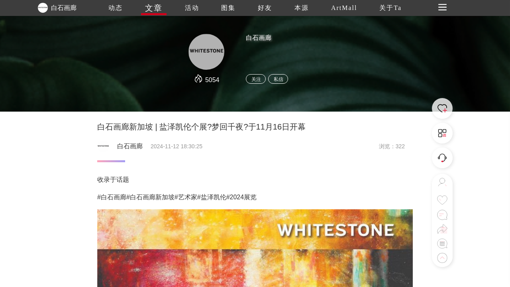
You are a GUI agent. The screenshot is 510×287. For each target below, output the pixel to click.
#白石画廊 (111, 197)
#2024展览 (241, 197)
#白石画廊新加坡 (150, 197)
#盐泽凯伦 (211, 197)
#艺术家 (186, 197)
